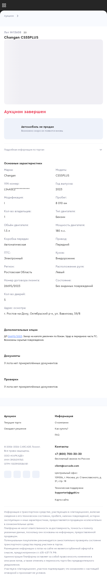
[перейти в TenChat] (36, 474)
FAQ (57, 435)
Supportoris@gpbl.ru (67, 492)
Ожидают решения (15, 428)
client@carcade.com (67, 466)
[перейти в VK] (7, 474)
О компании (61, 422)
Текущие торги (12, 422)
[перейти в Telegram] (17, 474)
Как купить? (61, 428)
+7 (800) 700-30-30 (68, 454)
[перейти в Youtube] (26, 474)
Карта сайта (61, 500)
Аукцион (9, 16)
